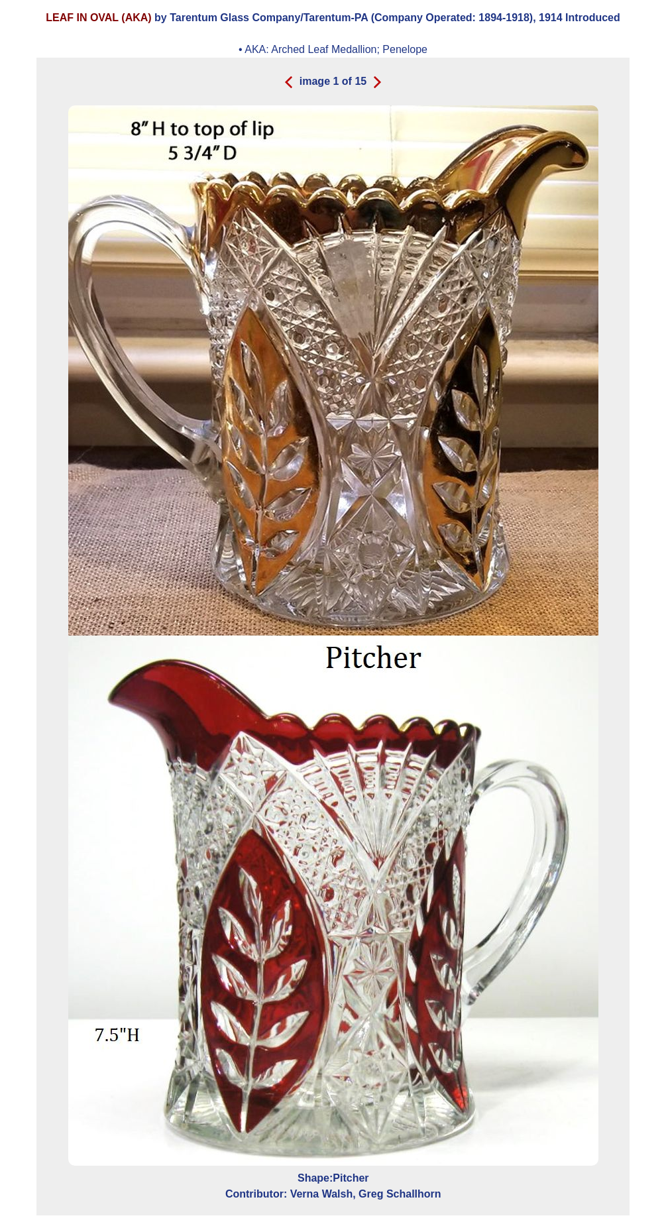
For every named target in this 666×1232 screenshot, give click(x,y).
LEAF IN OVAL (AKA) (98, 17)
